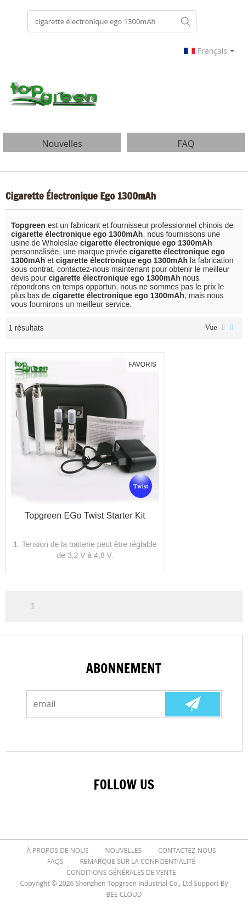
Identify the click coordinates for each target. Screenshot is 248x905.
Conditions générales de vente (121, 872)
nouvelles (62, 144)
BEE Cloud (124, 894)
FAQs (55, 861)
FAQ (186, 144)
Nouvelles (123, 850)
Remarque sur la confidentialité (137, 861)
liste (223, 327)
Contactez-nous (187, 850)
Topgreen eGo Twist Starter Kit (85, 515)
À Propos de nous (57, 850)
